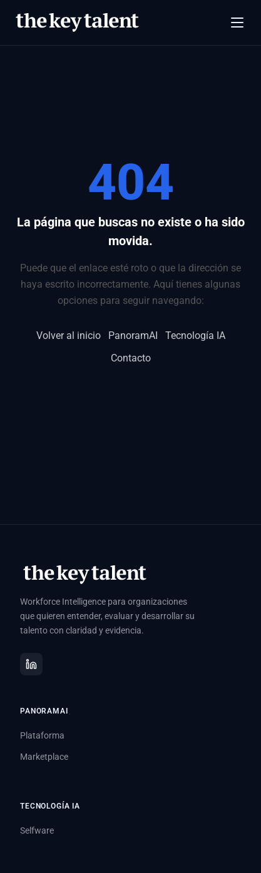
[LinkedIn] (31, 664)
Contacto (131, 358)
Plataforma (42, 735)
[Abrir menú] (237, 22)
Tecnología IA (195, 335)
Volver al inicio (68, 335)
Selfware (37, 830)
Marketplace (44, 757)
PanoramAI (133, 335)
